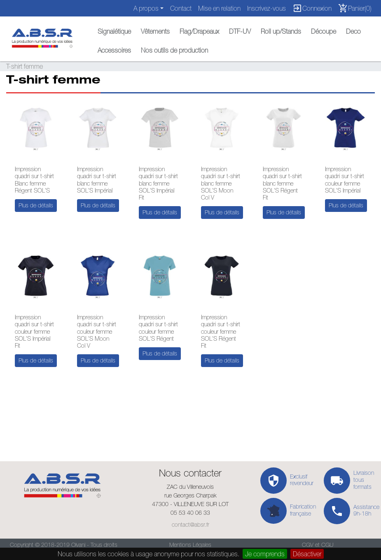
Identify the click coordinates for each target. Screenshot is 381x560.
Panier (355, 8)
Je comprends (265, 554)
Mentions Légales (190, 544)
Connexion (312, 8)
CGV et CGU (317, 544)
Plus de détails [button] (36, 205)
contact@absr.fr (190, 524)
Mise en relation (219, 8)
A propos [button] (146, 8)
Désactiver (307, 554)
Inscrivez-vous (266, 8)
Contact (181, 8)
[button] (114, 29)
